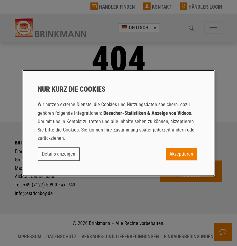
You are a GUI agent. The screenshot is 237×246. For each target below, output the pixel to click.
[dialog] (118, 123)
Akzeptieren (181, 154)
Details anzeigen (58, 154)
